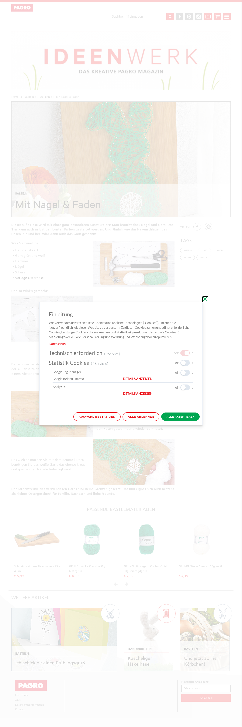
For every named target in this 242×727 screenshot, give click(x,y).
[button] (158, 379)
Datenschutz (57, 344)
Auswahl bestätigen (97, 416)
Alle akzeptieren (180, 416)
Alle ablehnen (141, 416)
